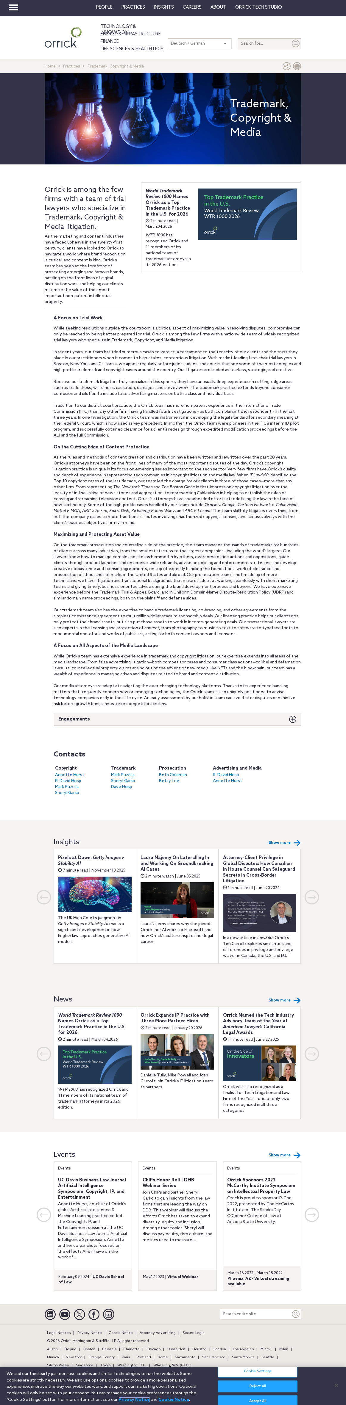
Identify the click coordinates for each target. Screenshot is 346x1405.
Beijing (71, 1349)
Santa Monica (243, 1357)
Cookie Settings (258, 1371)
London (219, 1349)
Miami (266, 1349)
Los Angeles (243, 1349)
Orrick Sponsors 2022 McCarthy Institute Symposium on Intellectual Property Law (261, 1186)
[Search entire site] (255, 1314)
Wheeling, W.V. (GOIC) (172, 1365)
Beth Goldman (173, 775)
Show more (285, 843)
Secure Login (194, 1333)
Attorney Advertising (158, 1333)
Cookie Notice (121, 1333)
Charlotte (131, 1349)
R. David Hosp (68, 781)
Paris (126, 1357)
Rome (163, 1357)
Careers (192, 7)
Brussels (109, 1349)
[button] (287, 68)
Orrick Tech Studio (258, 7)
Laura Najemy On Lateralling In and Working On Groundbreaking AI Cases (177, 863)
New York (74, 1357)
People (104, 7)
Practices (133, 7)
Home (50, 66)
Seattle (267, 1357)
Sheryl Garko (67, 792)
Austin (52, 1349)
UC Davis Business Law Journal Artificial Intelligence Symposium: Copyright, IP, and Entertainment (92, 1189)
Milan (283, 1349)
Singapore (84, 1365)
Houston (199, 1349)
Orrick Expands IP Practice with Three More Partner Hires (175, 1018)
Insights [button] (164, 7)
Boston (89, 1349)
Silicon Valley (58, 1365)
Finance (110, 41)
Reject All (258, 1386)
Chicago (153, 1349)
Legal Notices (59, 1333)
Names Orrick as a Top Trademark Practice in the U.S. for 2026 (168, 203)
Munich (53, 1357)
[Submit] (296, 43)
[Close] (336, 1385)
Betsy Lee (169, 781)
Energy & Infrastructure (131, 34)
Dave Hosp (121, 786)
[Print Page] (297, 68)
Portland (144, 1357)
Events (64, 1168)
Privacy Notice (89, 1333)
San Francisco (213, 1357)
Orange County (101, 1357)
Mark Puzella (67, 786)
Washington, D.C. (131, 1365)
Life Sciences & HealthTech (132, 49)
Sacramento (185, 1357)
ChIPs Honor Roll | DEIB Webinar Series (168, 1183)
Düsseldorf (176, 1349)
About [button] (218, 7)
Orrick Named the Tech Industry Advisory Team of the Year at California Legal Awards (258, 1024)
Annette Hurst (69, 775)
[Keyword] (296, 1314)
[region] (173, 1386)
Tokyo (105, 1365)
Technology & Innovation (118, 29)
